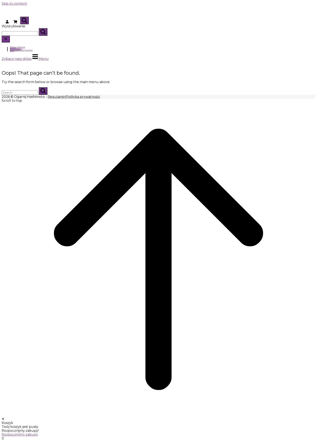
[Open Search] (24, 20)
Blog (12, 50)
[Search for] (20, 33)
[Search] (43, 32)
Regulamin (57, 97)
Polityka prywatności (83, 97)
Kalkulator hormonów (21, 50)
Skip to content (14, 4)
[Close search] (6, 39)
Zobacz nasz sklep (17, 59)
